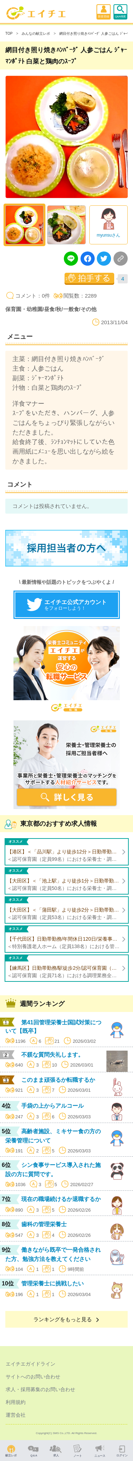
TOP (8, 33)
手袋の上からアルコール (52, 1106)
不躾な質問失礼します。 (52, 1055)
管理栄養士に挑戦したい (52, 1283)
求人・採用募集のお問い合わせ (40, 1389)
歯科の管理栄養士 (44, 1224)
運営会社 (16, 1415)
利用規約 (16, 1402)
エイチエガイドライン (30, 1364)
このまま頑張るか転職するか (58, 1080)
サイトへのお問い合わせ (33, 1376)
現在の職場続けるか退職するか (61, 1199)
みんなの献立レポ (36, 33)
